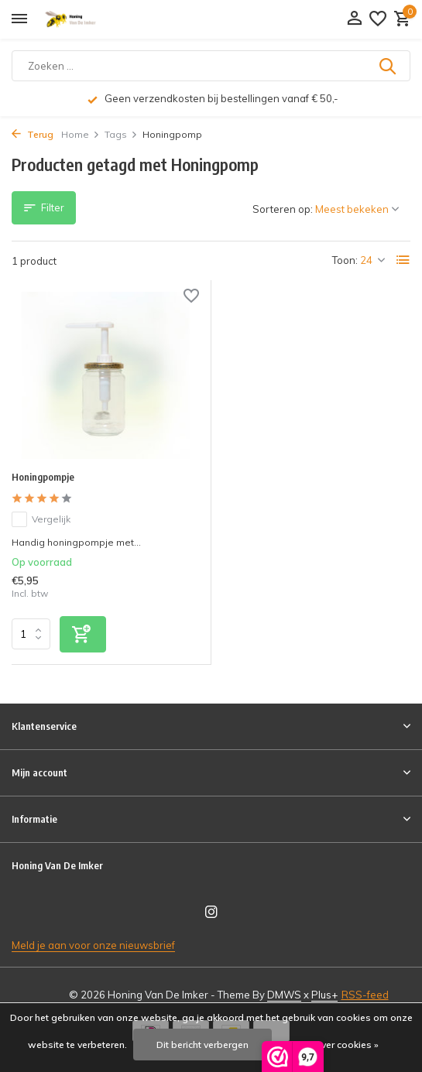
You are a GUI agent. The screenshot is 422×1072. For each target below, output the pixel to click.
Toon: (345, 260)
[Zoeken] (211, 65)
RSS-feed (365, 994)
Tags (121, 134)
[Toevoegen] (83, 634)
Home (80, 134)
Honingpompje (43, 477)
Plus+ (324, 994)
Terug (32, 134)
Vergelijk (41, 519)
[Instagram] (211, 912)
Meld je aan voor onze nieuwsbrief (93, 945)
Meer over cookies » (335, 1044)
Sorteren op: (282, 209)
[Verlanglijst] (377, 19)
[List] (403, 260)
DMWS (284, 994)
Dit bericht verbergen (202, 1044)
